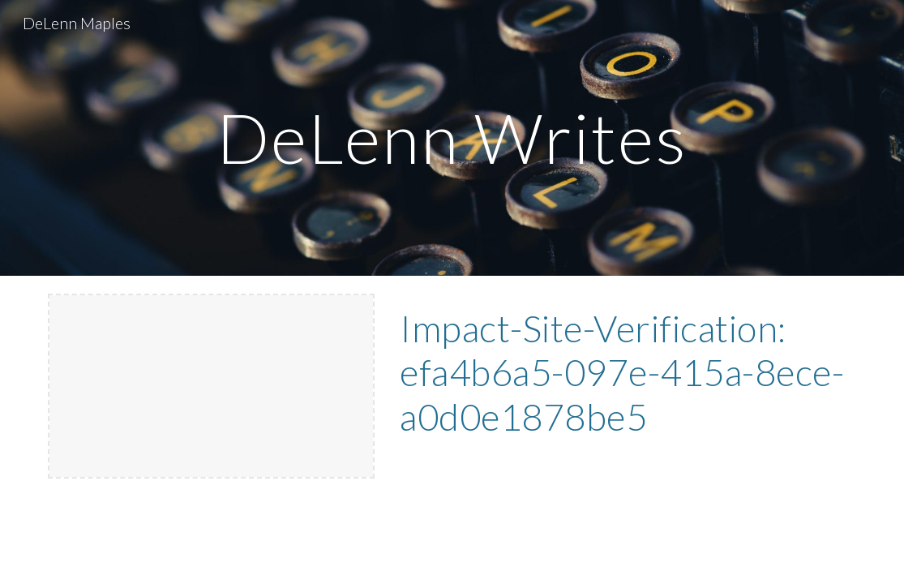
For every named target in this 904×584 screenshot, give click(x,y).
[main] (452, 137)
